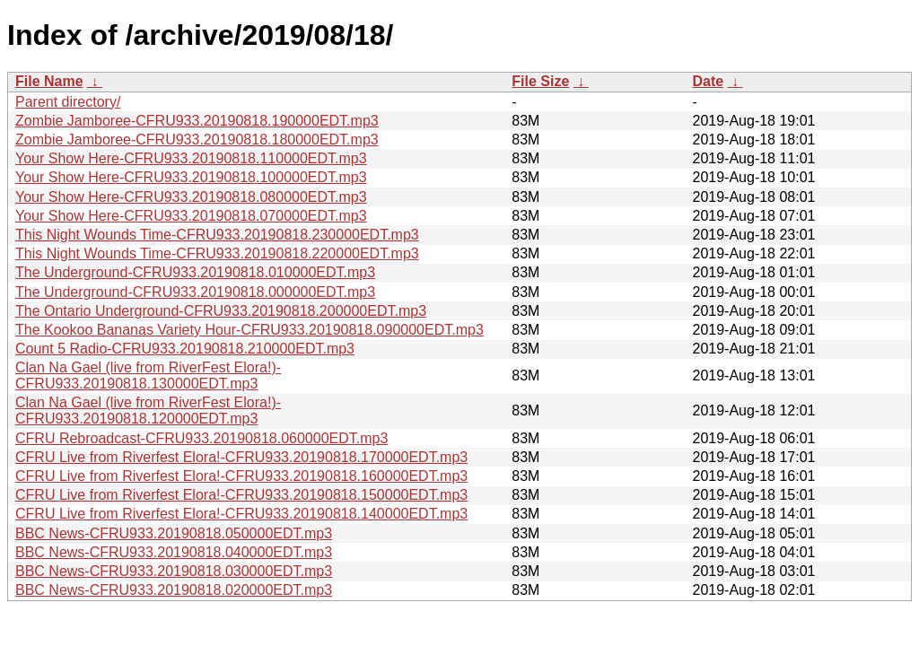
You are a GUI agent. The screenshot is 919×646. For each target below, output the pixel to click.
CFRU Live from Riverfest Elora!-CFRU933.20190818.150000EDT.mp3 (241, 494)
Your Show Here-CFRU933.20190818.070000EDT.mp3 (191, 215)
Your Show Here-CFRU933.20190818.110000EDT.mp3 (191, 158)
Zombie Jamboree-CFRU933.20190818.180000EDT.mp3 (197, 139)
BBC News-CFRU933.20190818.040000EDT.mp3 (173, 552)
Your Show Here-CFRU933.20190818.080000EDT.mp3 (191, 197)
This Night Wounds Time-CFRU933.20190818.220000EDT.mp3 (217, 253)
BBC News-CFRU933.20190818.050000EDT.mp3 (173, 533)
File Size (540, 81)
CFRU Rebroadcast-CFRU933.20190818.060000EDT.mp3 (201, 438)
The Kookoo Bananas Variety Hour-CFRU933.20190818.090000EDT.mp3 (249, 329)
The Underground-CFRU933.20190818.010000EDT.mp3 (195, 272)
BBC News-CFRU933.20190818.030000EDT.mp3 (173, 571)
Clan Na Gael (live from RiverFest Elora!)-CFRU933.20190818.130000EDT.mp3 (148, 375)
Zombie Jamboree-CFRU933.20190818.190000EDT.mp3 (197, 120)
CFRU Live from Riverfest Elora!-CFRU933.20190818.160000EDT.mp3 (241, 476)
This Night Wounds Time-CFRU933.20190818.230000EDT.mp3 (217, 234)
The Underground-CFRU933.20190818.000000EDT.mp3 (195, 292)
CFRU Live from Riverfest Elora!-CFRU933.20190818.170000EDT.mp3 (241, 457)
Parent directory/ (67, 101)
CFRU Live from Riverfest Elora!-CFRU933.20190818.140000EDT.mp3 (241, 513)
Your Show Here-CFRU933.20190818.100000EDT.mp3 (191, 177)
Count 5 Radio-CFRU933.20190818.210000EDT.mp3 (184, 348)
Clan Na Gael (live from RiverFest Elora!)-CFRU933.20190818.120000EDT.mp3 (148, 410)
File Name (49, 81)
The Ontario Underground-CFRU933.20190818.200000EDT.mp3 (220, 311)
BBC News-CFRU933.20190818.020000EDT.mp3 (173, 590)
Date (707, 81)
